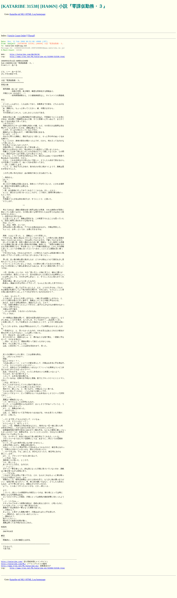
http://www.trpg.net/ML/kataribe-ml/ (20, 566)
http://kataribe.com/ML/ (13, 564)
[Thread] (31, 35)
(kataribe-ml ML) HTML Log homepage (27, 14)
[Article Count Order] (17, 35)
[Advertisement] (51, 24)
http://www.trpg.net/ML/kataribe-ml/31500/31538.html (37, 56)
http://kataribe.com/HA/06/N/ (25, 54)
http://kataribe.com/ (12, 561)
